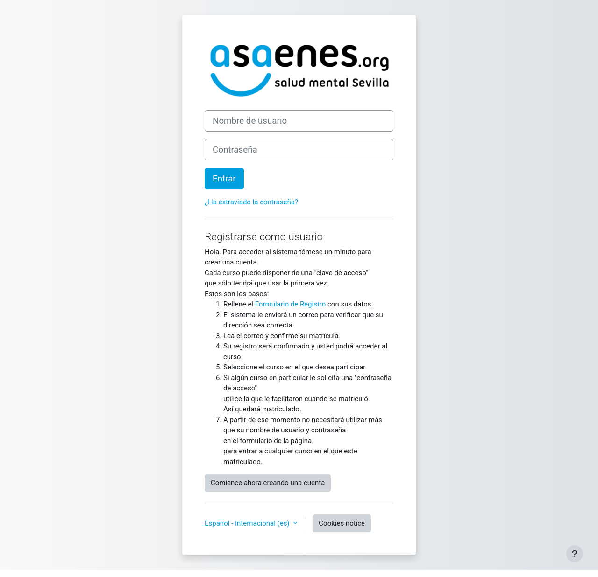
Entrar (224, 179)
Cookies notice (342, 523)
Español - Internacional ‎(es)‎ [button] (248, 523)
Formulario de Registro (290, 304)
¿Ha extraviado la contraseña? (251, 202)
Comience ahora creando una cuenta (268, 483)
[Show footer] (574, 553)
